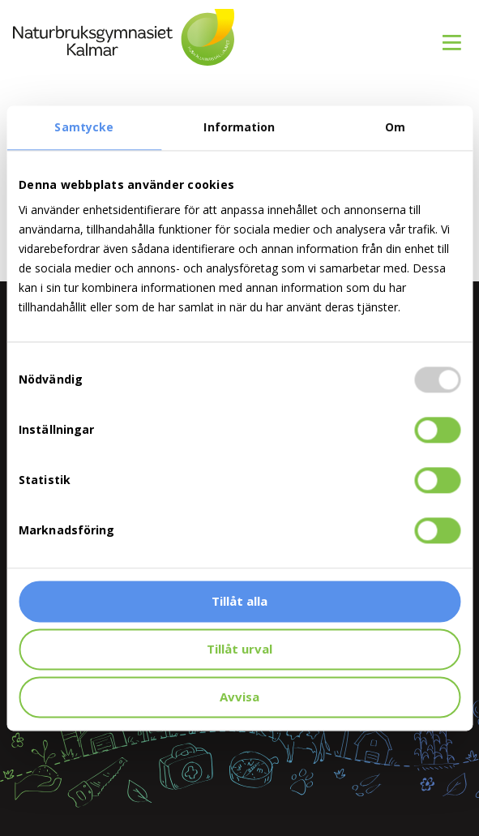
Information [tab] (239, 127)
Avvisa (239, 696)
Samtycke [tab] (83, 127)
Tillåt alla (239, 601)
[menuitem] (446, 33)
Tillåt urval (239, 649)
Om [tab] (395, 127)
